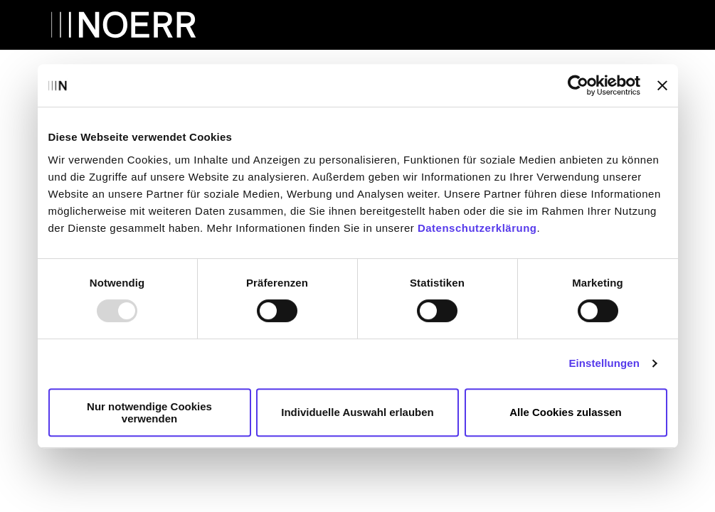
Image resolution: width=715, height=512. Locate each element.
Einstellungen (604, 363)
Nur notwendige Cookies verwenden (149, 412)
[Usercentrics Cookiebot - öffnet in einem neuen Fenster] (578, 85)
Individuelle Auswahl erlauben (357, 412)
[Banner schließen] (662, 85)
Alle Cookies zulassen (565, 412)
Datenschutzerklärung (477, 228)
